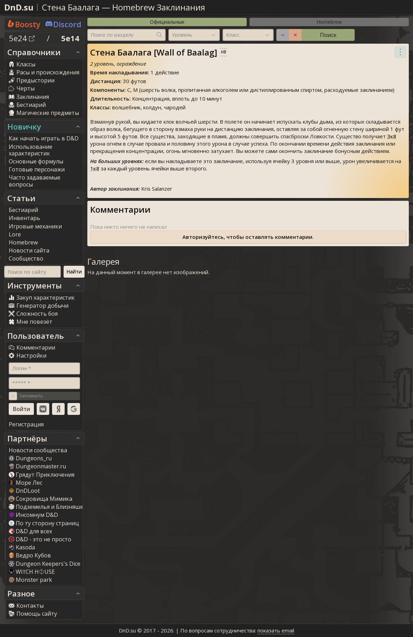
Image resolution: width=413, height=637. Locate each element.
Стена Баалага (71, 7)
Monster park (30, 580)
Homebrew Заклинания (158, 7)
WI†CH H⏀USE (32, 572)
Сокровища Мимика (40, 499)
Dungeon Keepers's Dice (44, 564)
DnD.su (19, 7)
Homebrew (329, 22)
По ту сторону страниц (44, 523)
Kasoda (22, 547)
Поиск (328, 35)
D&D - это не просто (40, 539)
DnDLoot (24, 491)
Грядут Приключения (41, 474)
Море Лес (25, 482)
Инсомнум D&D (33, 515)
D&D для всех (30, 531)
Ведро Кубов (30, 555)
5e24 (22, 38)
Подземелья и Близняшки (48, 507)
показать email (276, 630)
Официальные (167, 22)
